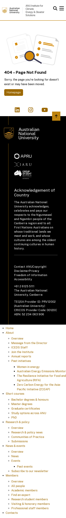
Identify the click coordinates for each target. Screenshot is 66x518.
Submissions (19, 441)
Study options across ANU (28, 413)
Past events (25, 466)
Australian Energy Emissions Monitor (41, 371)
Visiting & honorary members (30, 504)
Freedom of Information (30, 275)
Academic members (24, 490)
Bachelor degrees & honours (30, 399)
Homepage (14, 92)
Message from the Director (29, 343)
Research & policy (18, 422)
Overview (17, 338)
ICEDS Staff (19, 347)
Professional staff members (30, 508)
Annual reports (21, 356)
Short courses (15, 393)
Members (12, 475)
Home (10, 328)
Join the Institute (22, 352)
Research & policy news (27, 432)
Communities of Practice (27, 437)
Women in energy (28, 367)
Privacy (34, 271)
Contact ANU (23, 266)
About (10, 332)
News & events (15, 446)
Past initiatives (21, 361)
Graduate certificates (25, 408)
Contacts (12, 512)
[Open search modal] (54, 8)
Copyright (39, 266)
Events (15, 460)
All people (18, 486)
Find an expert (20, 495)
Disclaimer (21, 271)
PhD (14, 417)
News (15, 456)
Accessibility (23, 279)
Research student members (29, 499)
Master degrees (21, 404)
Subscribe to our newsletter (29, 471)
